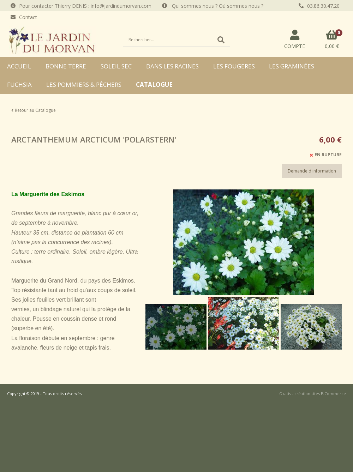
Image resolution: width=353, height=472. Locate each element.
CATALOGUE (154, 84)
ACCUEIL (19, 66)
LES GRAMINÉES (291, 66)
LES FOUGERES (234, 66)
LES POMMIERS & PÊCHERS (83, 84)
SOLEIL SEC (116, 66)
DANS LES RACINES (172, 66)
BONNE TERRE (66, 66)
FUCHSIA (19, 84)
